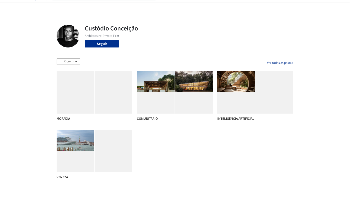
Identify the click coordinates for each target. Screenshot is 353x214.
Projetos (167, 6)
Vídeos (243, 6)
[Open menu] (313, 6)
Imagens (183, 6)
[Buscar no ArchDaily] (107, 6)
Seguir (102, 43)
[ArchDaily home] (40, 6)
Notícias (228, 6)
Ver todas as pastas (280, 63)
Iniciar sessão (268, 6)
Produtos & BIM (206, 6)
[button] (68, 61)
